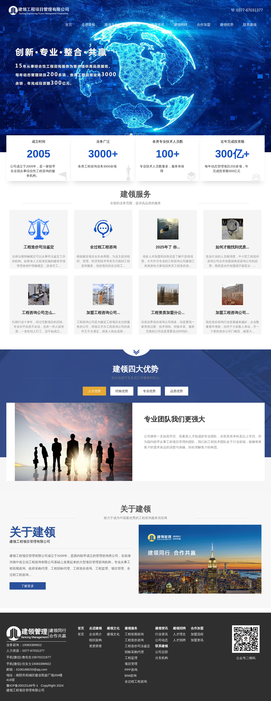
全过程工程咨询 (136, 681)
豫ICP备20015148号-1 (22, 685)
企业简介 (95, 634)
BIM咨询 (131, 675)
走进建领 (88, 24)
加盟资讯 (197, 640)
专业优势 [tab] (149, 391)
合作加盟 (203, 24)
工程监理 (131, 658)
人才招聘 (179, 640)
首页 (68, 24)
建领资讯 (157, 24)
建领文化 (111, 24)
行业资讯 (161, 634)
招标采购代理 (134, 652)
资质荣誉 (95, 646)
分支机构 (161, 658)
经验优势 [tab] (121, 391)
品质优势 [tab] (176, 391)
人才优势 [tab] (94, 391)
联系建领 (250, 24)
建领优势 (227, 24)
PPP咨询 (131, 669)
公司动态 (161, 640)
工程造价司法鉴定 (137, 646)
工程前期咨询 (134, 634)
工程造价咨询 (134, 640)
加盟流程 (197, 634)
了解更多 (27, 586)
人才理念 (179, 634)
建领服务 (134, 24)
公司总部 (161, 652)
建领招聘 (180, 24)
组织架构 (95, 640)
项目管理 (131, 663)
